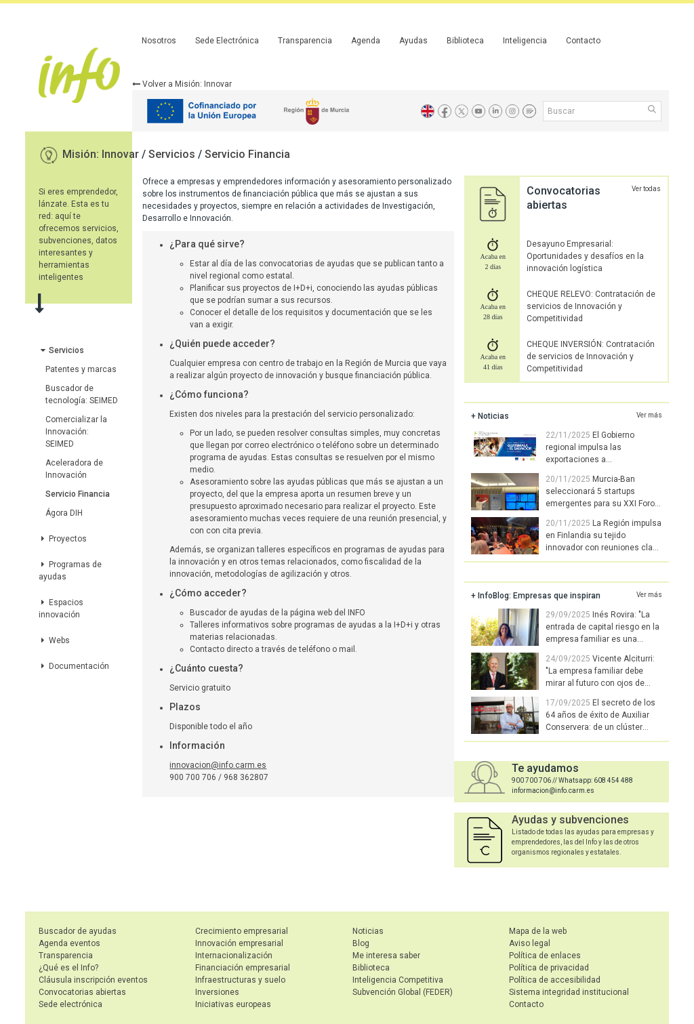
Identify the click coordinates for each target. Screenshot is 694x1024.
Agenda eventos (69, 943)
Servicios (173, 154)
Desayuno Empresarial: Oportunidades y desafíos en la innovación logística (585, 256)
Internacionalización (233, 955)
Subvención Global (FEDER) (402, 992)
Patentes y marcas (81, 369)
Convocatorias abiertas (82, 992)
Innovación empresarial (239, 943)
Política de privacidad (549, 967)
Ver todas (646, 188)
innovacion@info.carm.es (217, 765)
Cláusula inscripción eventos (93, 980)
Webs (54, 640)
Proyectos (63, 539)
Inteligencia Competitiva (397, 980)
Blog (360, 943)
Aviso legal (529, 943)
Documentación (74, 666)
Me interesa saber (386, 955)
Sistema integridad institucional (569, 992)
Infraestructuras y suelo (240, 980)
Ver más (649, 415)
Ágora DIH (64, 513)
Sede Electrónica (227, 40)
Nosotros (159, 40)
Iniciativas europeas (233, 1004)
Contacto (583, 40)
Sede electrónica (70, 1004)
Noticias (368, 931)
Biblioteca (465, 40)
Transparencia (305, 40)
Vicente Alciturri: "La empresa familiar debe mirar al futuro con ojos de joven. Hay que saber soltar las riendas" (566, 683)
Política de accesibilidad (554, 980)
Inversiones (217, 992)
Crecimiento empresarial (241, 931)
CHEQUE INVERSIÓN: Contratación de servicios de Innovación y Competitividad (591, 356)
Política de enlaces (545, 955)
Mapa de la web (538, 931)
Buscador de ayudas (78, 931)
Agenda (365, 40)
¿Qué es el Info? (68, 967)
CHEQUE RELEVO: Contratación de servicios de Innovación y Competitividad (591, 306)
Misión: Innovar (102, 154)
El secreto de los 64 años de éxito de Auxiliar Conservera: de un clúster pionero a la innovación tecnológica (563, 727)
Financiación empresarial (242, 967)
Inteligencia (525, 40)
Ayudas (413, 40)
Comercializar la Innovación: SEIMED (76, 432)
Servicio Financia (247, 154)
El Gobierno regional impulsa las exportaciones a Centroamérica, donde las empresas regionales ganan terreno (561, 459)
